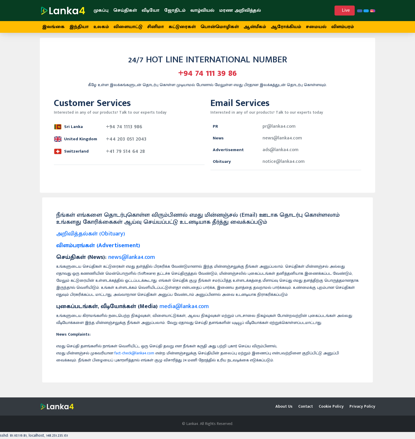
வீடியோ (151, 10)
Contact (305, 406)
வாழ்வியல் (202, 10)
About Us (283, 406)
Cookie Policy (331, 406)
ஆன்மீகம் (254, 27)
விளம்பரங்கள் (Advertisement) (98, 249)
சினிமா (155, 27)
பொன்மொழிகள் (219, 27)
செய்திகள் (125, 10)
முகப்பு (101, 10)
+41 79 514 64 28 (125, 154)
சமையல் (316, 27)
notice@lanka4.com (284, 165)
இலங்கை (53, 27)
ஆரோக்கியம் (286, 27)
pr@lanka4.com (279, 130)
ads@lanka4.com (281, 153)
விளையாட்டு (128, 27)
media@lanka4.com (184, 310)
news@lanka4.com (282, 141)
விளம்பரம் (342, 27)
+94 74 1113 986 (124, 130)
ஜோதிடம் (175, 10)
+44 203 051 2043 (126, 142)
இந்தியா (79, 27)
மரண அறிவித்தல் (240, 10)
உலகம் (101, 27)
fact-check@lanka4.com (134, 356)
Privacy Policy (362, 406)
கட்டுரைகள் (182, 27)
